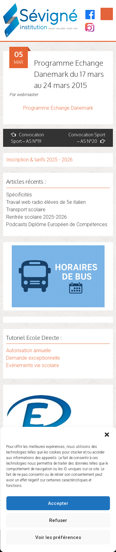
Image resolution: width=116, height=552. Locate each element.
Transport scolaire (25, 209)
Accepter (58, 503)
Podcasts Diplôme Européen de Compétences (56, 224)
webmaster (27, 94)
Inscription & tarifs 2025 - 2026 (39, 160)
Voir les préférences (58, 537)
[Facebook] (90, 14)
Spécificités (19, 195)
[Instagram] (89, 28)
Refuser (58, 520)
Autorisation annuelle (28, 350)
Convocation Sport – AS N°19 (27, 138)
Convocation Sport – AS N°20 (86, 138)
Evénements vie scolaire (32, 365)
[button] (107, 435)
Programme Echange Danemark (58, 108)
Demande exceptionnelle (33, 358)
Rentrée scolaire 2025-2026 (36, 217)
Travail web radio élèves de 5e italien (46, 202)
